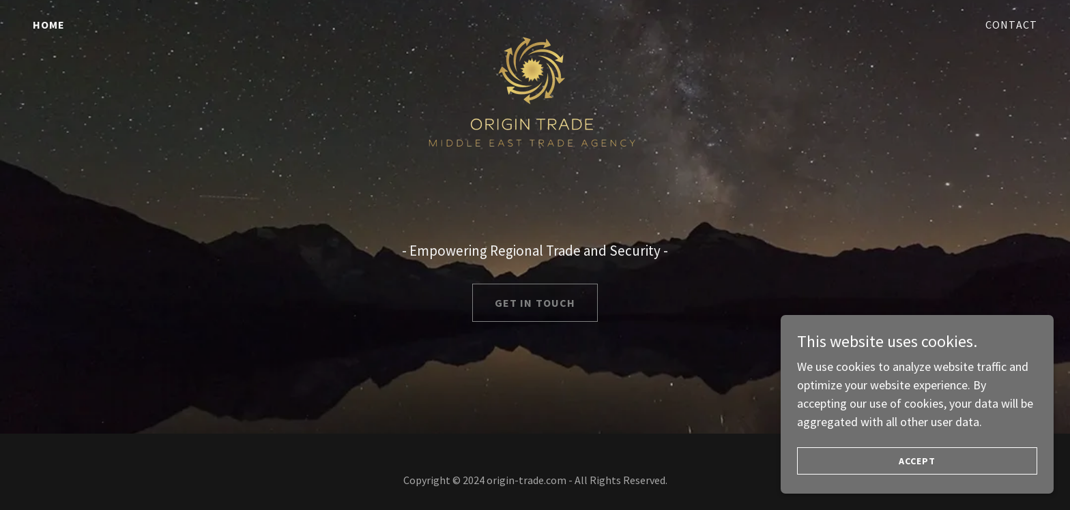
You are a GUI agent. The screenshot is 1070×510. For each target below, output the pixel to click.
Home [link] (49, 24)
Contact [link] (1011, 24)
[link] (535, 22)
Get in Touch (535, 303)
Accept (917, 461)
